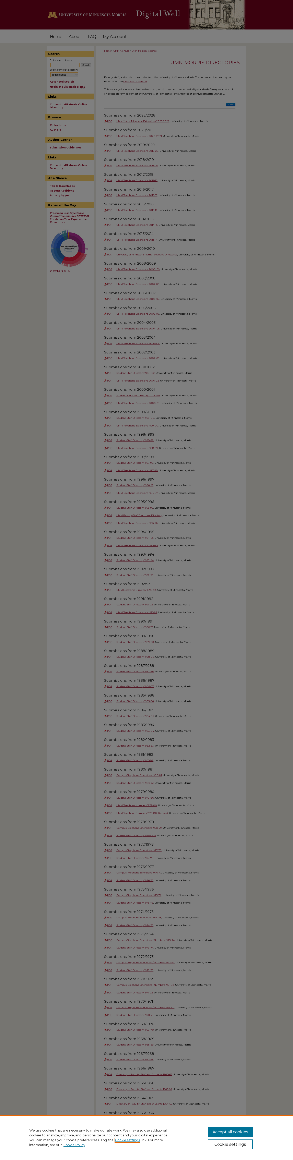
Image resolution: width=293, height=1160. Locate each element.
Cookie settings (127, 1140)
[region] (146, 1137)
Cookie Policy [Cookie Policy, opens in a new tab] (74, 1145)
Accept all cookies (230, 1131)
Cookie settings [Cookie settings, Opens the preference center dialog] (230, 1144)
